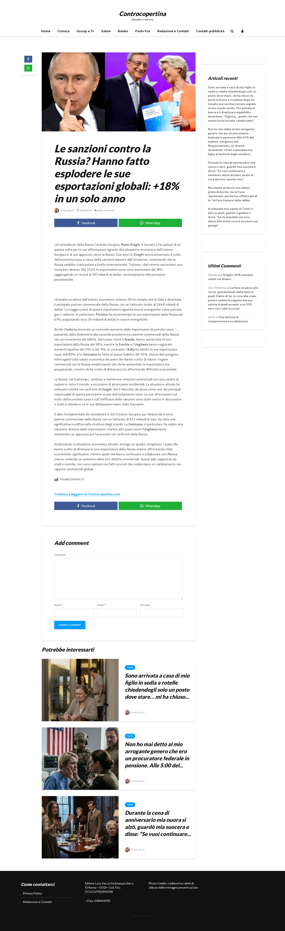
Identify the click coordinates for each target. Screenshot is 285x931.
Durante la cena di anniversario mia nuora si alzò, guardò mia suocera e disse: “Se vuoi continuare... (158, 823)
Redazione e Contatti (173, 31)
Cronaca (63, 31)
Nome (58, 605)
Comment (60, 555)
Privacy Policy (32, 893)
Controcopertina (142, 13)
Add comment (106, 210)
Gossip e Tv (85, 31)
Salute (106, 31)
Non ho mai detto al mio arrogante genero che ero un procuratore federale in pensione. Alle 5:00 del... (157, 755)
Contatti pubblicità (210, 31)
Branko (123, 31)
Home (45, 31)
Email (101, 605)
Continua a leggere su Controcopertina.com (87, 494)
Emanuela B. (64, 210)
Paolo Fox (142, 31)
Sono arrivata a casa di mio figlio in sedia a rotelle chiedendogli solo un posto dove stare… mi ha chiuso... (157, 686)
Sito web (145, 605)
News (130, 667)
